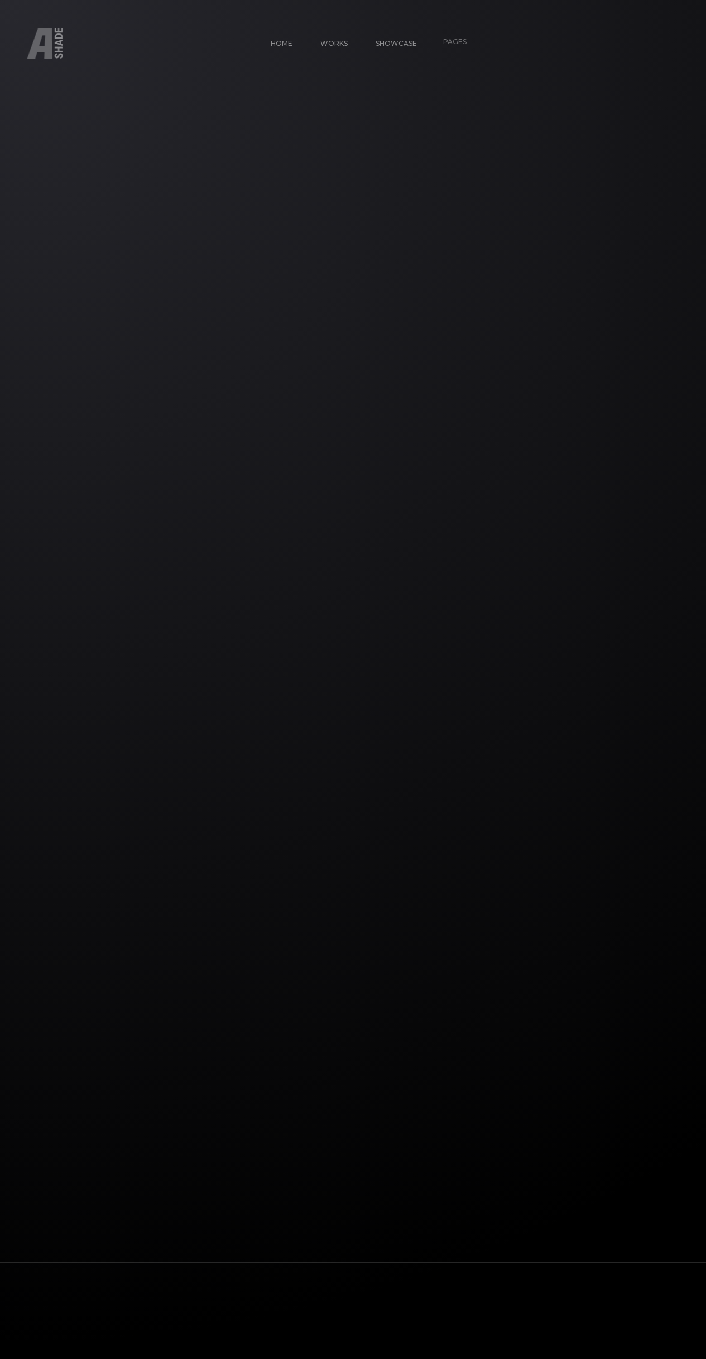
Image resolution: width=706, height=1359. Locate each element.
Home (276, 38)
